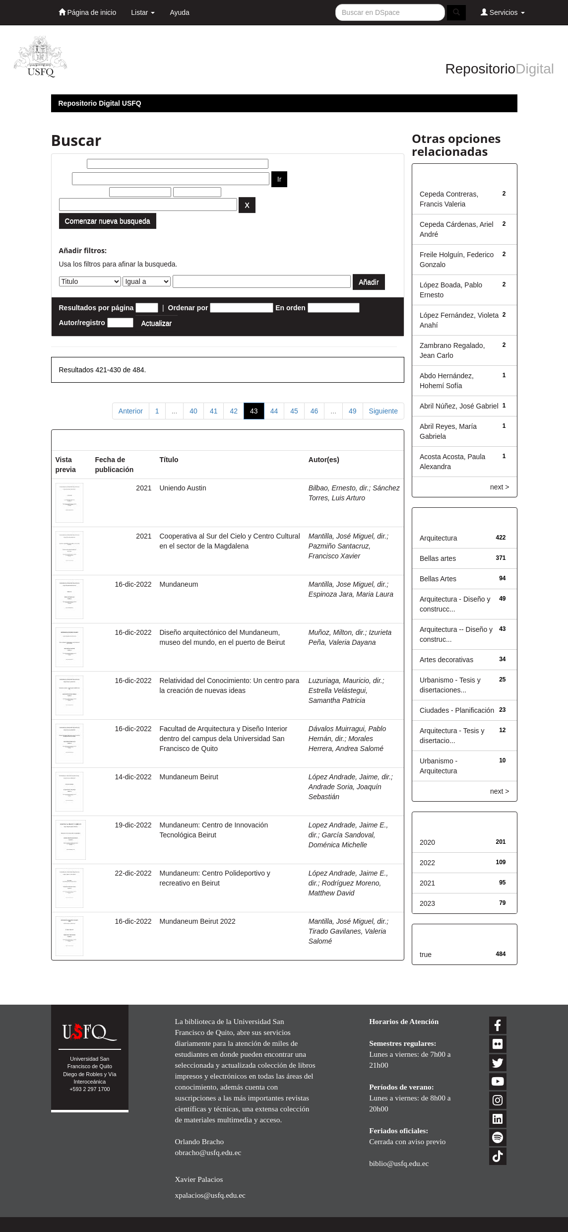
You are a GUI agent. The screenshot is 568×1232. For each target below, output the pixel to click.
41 (214, 411)
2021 (427, 883)
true (426, 954)
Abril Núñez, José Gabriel (459, 406)
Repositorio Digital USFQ (100, 103)
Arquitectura (438, 538)
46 (314, 411)
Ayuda (179, 12)
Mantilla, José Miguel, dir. (347, 536)
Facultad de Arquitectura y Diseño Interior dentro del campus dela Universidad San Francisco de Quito (224, 739)
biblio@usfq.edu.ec (399, 1163)
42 (234, 411)
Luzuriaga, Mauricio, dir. (345, 680)
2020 (427, 842)
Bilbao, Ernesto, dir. (339, 488)
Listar (143, 12)
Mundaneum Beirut (189, 777)
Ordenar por (188, 308)
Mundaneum (179, 584)
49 (353, 411)
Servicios (503, 12)
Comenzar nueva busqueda (107, 221)
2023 (427, 903)
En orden (290, 308)
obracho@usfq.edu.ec (208, 1152)
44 (274, 411)
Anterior (131, 411)
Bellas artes (438, 558)
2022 (427, 863)
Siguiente (383, 411)
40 (193, 411)
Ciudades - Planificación (457, 710)
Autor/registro (82, 323)
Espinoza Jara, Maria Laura (351, 594)
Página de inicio (88, 12)
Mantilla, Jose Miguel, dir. (347, 584)
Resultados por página (96, 308)
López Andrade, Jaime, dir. (350, 777)
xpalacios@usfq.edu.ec (210, 1195)
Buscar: (72, 164)
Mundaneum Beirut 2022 (198, 921)
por (64, 179)
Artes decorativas (446, 660)
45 (294, 411)
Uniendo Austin (183, 488)
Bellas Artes (438, 579)
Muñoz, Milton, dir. (337, 632)
